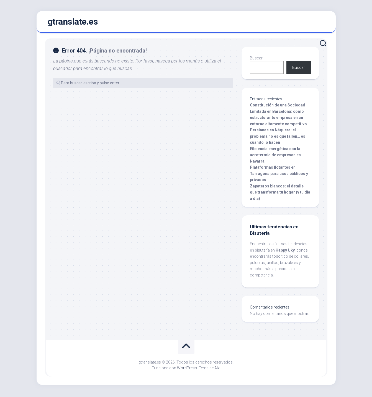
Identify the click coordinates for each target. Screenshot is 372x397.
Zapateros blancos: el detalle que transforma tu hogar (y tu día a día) (280, 193)
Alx (217, 369)
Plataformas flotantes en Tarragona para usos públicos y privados (279, 174)
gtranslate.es (73, 22)
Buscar (256, 59)
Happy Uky (285, 251)
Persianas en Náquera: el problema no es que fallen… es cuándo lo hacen (277, 137)
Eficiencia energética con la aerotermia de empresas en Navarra (275, 156)
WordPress (187, 369)
